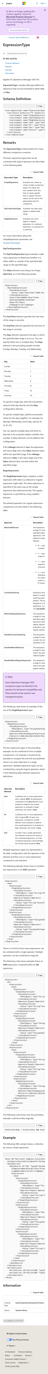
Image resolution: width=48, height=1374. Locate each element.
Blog (7, 1355)
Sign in (43, 3)
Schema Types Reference (18, 37)
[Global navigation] (2, 3)
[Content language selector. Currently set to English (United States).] (17, 1334)
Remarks (8, 66)
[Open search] (37, 3)
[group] (24, 123)
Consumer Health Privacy (15, 1359)
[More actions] (42, 37)
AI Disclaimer (10, 1352)
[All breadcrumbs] (5, 37)
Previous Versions (25, 1352)
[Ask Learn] (37, 37)
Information (9, 73)
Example (8, 70)
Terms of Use (10, 1362)
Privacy (28, 1355)
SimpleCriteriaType (11, 242)
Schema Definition (12, 63)
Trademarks (22, 1362)
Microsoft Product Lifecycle (19, 16)
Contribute (18, 1355)
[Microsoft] (24, 3)
